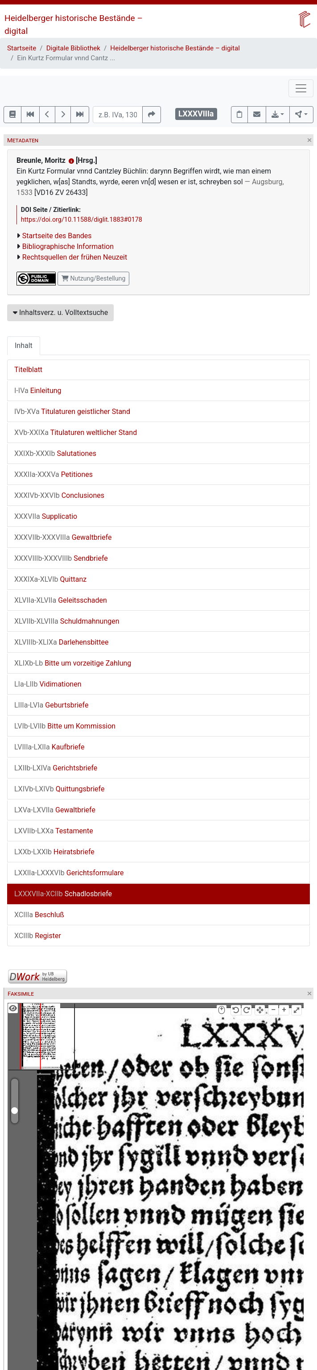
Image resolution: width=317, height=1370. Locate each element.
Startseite (21, 48)
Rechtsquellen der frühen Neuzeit (74, 257)
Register (37, 935)
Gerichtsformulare (69, 873)
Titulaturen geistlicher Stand (72, 411)
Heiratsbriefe (54, 852)
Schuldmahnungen (66, 621)
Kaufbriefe (49, 747)
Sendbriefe (61, 558)
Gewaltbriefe (63, 537)
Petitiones (53, 474)
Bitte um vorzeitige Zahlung (72, 663)
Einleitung (38, 390)
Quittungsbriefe (59, 789)
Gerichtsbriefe (55, 768)
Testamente (53, 831)
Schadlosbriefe (63, 894)
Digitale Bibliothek (73, 48)
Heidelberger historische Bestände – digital (175, 48)
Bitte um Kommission (64, 726)
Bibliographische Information (68, 246)
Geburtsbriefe (51, 705)
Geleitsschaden (60, 600)
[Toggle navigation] (300, 88)
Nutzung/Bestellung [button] (93, 278)
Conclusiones (59, 495)
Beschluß (39, 915)
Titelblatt (28, 369)
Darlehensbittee (61, 642)
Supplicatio (45, 516)
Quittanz (50, 579)
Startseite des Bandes (57, 236)
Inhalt (24, 345)
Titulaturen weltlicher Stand (75, 432)
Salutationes (55, 453)
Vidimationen (48, 684)
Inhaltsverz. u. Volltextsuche (60, 312)
